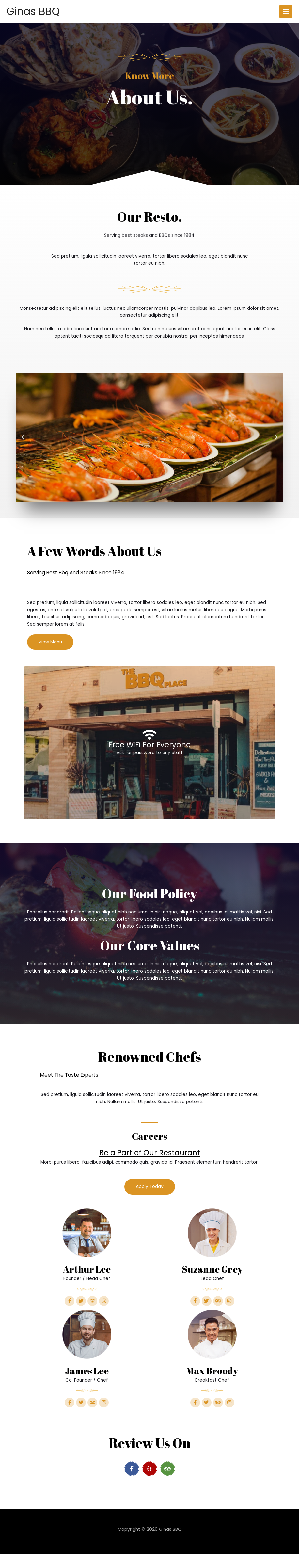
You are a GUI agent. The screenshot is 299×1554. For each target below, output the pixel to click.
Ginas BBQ (33, 11)
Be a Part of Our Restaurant (149, 1153)
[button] (23, 437)
